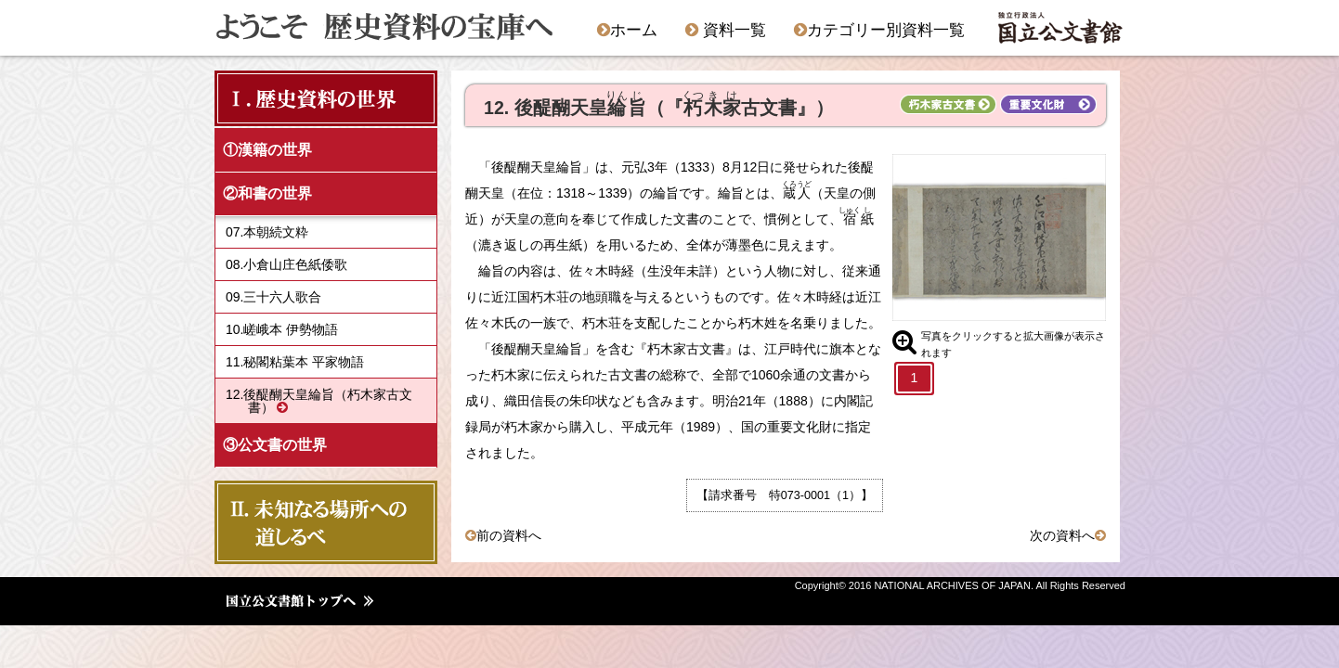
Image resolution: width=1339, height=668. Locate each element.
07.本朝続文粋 (267, 232)
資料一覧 (725, 30)
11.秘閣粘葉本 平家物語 (295, 361)
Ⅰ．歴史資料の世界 (311, 98)
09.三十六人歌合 (273, 296)
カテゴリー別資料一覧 (879, 30)
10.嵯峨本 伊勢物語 (282, 329)
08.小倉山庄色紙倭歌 (286, 264)
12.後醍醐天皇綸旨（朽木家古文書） (319, 401)
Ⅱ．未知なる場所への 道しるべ (320, 522)
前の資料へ (508, 535)
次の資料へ (1062, 535)
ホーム (627, 30)
